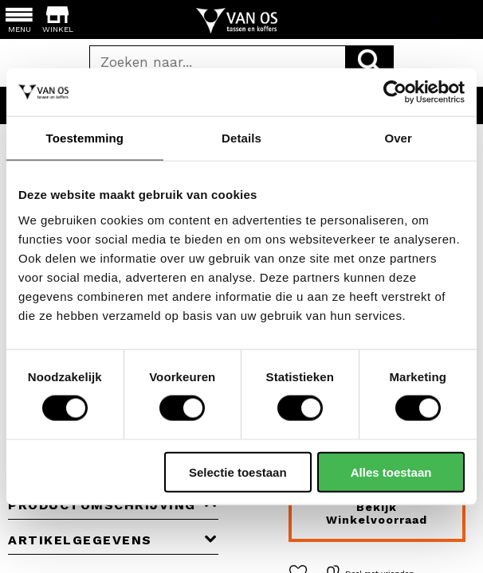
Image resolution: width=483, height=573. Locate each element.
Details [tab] (241, 138)
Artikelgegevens (113, 540)
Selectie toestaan (238, 471)
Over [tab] (398, 138)
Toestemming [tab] (85, 138)
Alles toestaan (391, 471)
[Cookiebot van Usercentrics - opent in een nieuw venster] (395, 92)
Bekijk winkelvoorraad (376, 513)
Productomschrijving (113, 505)
